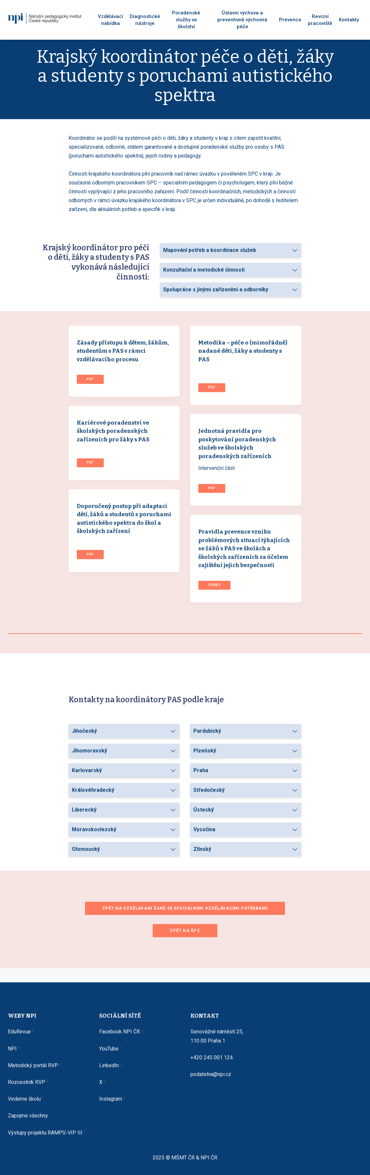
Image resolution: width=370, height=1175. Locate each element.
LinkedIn (109, 1070)
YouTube (109, 1053)
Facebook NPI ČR (119, 1036)
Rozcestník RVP (26, 1086)
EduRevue (19, 1036)
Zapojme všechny (28, 1120)
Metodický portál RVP (33, 1070)
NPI (12, 1053)
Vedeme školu (24, 1103)
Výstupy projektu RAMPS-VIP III (45, 1137)
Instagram (110, 1103)
